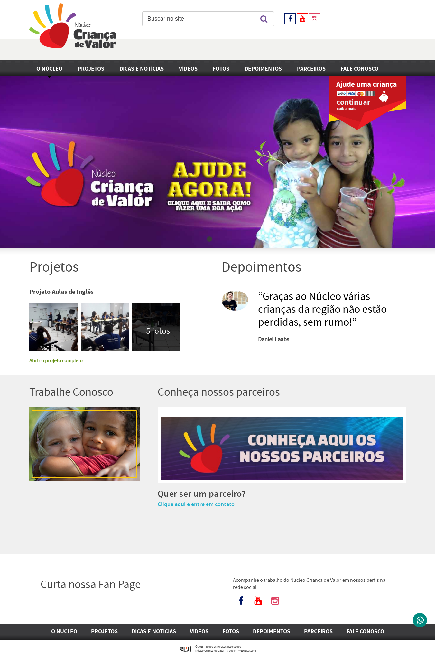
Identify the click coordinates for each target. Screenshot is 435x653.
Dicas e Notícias (141, 69)
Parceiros (311, 69)
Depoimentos (263, 69)
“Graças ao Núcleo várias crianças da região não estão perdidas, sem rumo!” (322, 310)
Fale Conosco (359, 69)
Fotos (221, 69)
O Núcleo (49, 69)
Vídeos (188, 69)
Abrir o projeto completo (56, 361)
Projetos (91, 69)
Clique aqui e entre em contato (196, 504)
